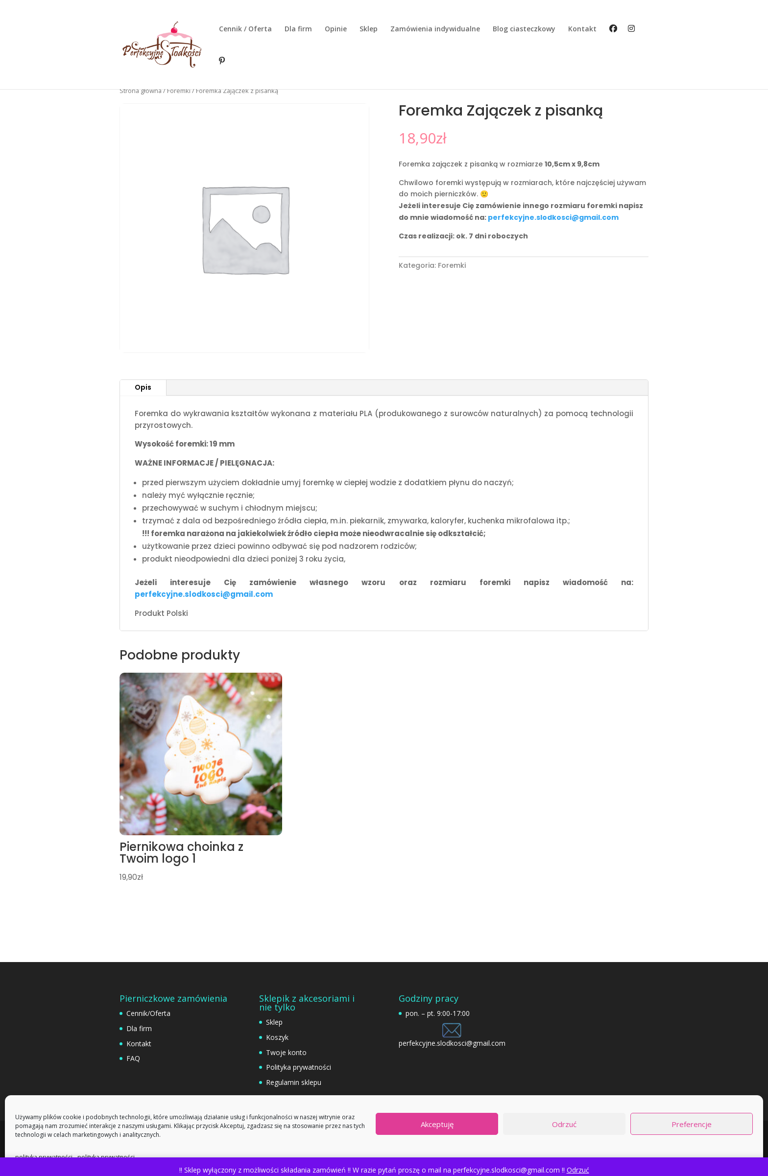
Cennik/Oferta (148, 1013)
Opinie (336, 29)
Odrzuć (564, 1124)
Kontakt (582, 29)
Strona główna (141, 90)
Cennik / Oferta (245, 29)
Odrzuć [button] (578, 1170)
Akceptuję (437, 1124)
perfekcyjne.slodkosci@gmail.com (553, 217)
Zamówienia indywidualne (435, 29)
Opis (143, 387)
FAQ (133, 1058)
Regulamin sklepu (293, 1082)
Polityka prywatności (298, 1067)
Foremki (179, 90)
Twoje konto (286, 1052)
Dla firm (298, 29)
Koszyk (277, 1037)
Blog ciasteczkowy (524, 29)
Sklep (369, 29)
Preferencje (692, 1124)
